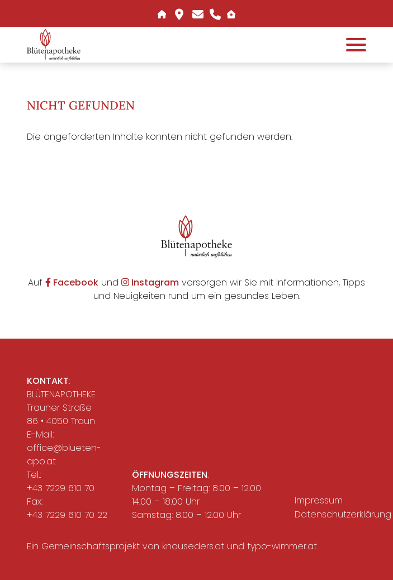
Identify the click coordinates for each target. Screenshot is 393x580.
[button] (54, 44)
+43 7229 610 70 (60, 488)
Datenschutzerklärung (334, 514)
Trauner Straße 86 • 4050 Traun (61, 414)
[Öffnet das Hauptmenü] (356, 44)
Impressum (319, 500)
